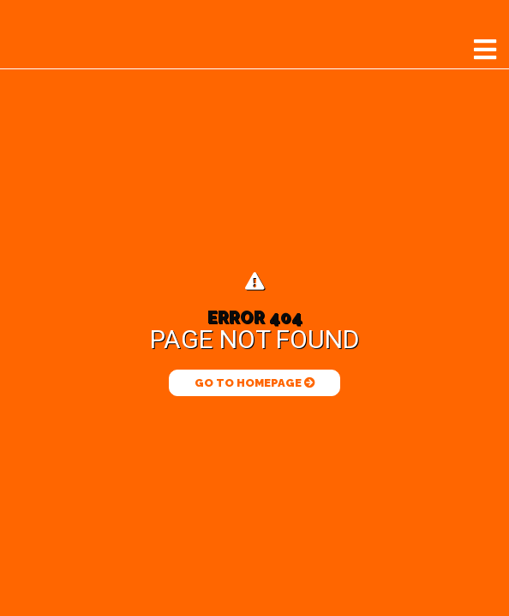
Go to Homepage (255, 382)
